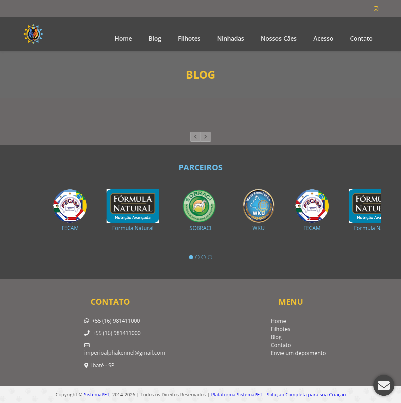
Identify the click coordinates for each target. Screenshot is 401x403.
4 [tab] (210, 257)
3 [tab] (203, 257)
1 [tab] (191, 257)
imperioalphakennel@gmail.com (124, 349)
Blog (276, 337)
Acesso (323, 38)
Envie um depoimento (298, 353)
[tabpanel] (200, 207)
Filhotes (189, 38)
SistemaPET (97, 394)
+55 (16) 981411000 (112, 320)
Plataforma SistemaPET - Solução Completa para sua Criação (278, 394)
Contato (361, 38)
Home (123, 38)
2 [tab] (197, 257)
